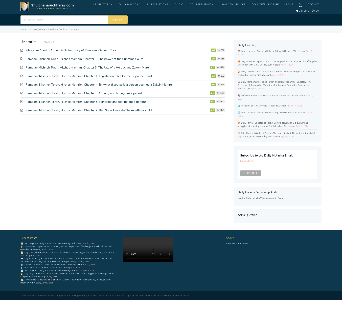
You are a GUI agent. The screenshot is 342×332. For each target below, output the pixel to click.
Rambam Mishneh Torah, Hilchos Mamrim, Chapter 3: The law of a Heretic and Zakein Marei (87, 67)
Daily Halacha (130, 4)
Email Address (247, 161)
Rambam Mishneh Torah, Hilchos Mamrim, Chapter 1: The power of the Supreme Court (84, 59)
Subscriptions (157, 4)
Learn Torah (102, 4)
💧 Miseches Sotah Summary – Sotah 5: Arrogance (263, 105)
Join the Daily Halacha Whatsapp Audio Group (261, 198)
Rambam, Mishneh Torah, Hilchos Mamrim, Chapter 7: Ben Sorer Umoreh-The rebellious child (89, 110)
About (288, 4)
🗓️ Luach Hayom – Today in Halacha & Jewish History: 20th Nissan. (271, 51)
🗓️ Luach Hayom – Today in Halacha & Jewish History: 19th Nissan (271, 112)
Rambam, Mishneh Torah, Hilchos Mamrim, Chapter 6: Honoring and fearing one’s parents (86, 102)
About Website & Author (237, 243)
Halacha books (233, 4)
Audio (179, 4)
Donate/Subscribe (265, 4)
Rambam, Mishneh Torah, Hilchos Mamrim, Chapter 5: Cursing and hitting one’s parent (84, 93)
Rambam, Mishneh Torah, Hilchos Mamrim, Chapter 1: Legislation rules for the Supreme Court (89, 76)
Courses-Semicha (203, 4)
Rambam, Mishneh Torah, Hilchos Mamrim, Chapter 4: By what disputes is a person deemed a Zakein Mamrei (99, 85)
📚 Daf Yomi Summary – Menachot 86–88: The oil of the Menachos (271, 95)
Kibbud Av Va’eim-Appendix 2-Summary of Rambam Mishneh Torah (72, 50)
